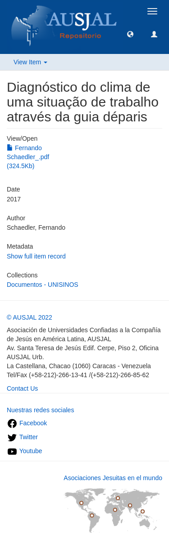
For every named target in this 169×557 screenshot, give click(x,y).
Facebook (27, 423)
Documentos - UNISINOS (42, 284)
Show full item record (36, 256)
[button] (130, 33)
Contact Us (22, 388)
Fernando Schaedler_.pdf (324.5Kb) (28, 156)
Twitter (22, 437)
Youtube (24, 451)
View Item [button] (30, 62)
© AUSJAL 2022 (29, 317)
